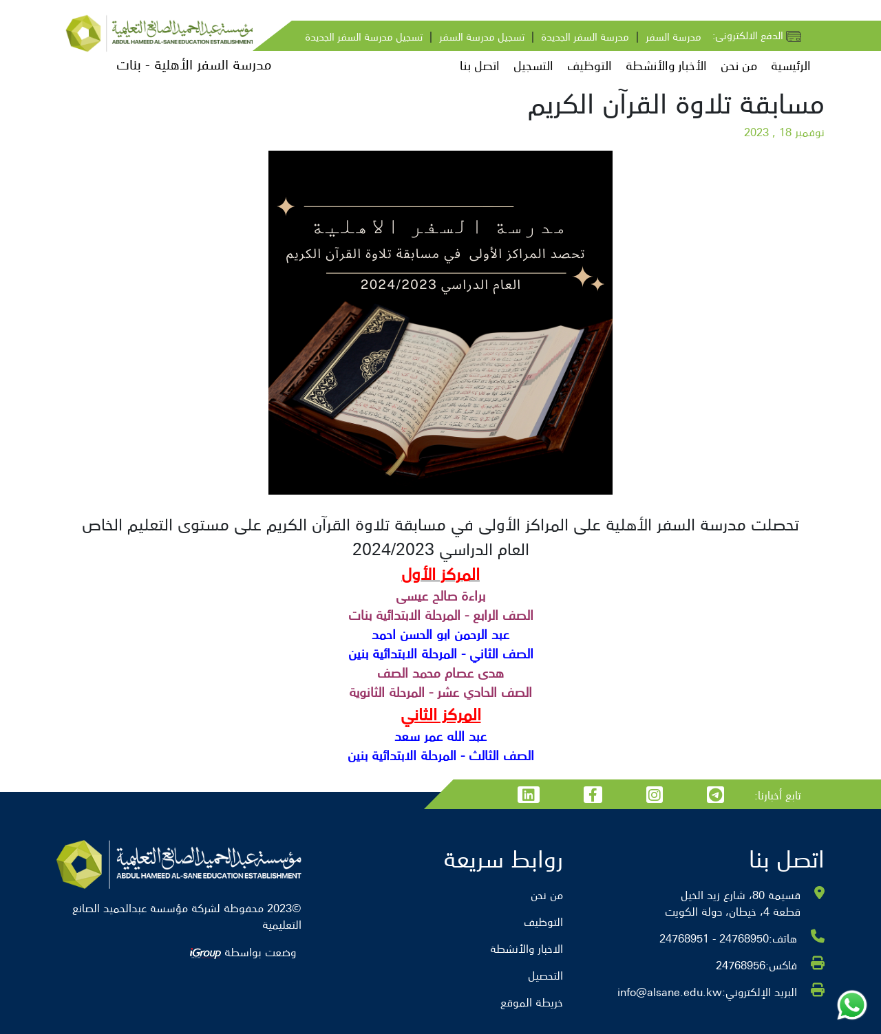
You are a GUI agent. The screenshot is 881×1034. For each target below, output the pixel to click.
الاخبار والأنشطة (526, 948)
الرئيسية (791, 65)
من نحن (739, 65)
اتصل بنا (480, 65)
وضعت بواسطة (243, 951)
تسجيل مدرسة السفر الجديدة (364, 36)
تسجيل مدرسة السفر (481, 36)
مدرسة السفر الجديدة (585, 36)
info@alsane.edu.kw (669, 991)
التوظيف (589, 65)
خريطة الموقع (531, 1001)
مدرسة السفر (673, 36)
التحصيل (545, 975)
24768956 (740, 964)
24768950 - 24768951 (714, 937)
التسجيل (533, 65)
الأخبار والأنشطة (666, 65)
